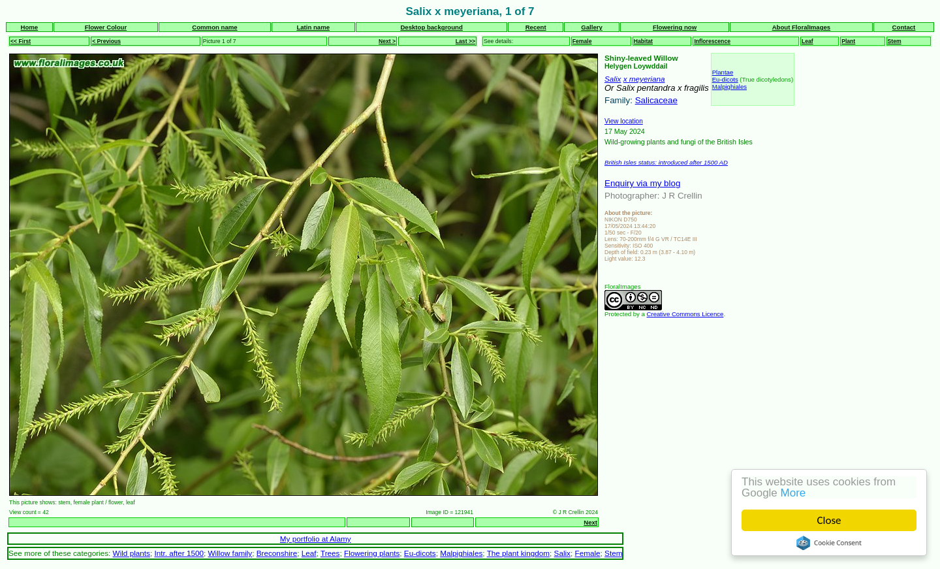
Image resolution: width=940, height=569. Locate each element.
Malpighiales (729, 86)
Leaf (807, 41)
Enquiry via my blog (642, 183)
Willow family (230, 553)
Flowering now (675, 27)
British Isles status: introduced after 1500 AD (666, 162)
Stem (894, 41)
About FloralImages (801, 27)
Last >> (465, 41)
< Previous (106, 41)
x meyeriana (644, 78)
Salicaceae (656, 100)
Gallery (592, 27)
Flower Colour (106, 27)
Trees (330, 553)
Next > (387, 41)
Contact (904, 27)
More (793, 493)
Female (582, 41)
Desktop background (431, 27)
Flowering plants (372, 553)
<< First (20, 41)
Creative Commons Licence (685, 313)
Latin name (313, 27)
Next (590, 522)
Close (829, 520)
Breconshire (277, 553)
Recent (535, 27)
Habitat (643, 41)
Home (30, 27)
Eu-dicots (725, 79)
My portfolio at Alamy (315, 538)
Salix (612, 78)
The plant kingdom (518, 553)
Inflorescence (712, 41)
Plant (848, 41)
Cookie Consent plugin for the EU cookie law (829, 543)
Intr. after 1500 (179, 553)
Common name (214, 27)
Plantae (723, 72)
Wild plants (131, 553)
